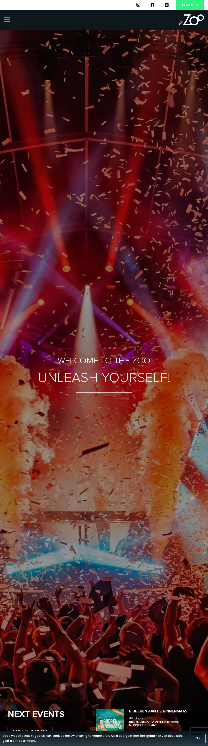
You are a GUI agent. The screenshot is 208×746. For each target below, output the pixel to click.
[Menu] (7, 20)
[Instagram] (138, 5)
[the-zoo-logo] (191, 20)
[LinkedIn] (167, 5)
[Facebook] (152, 5)
